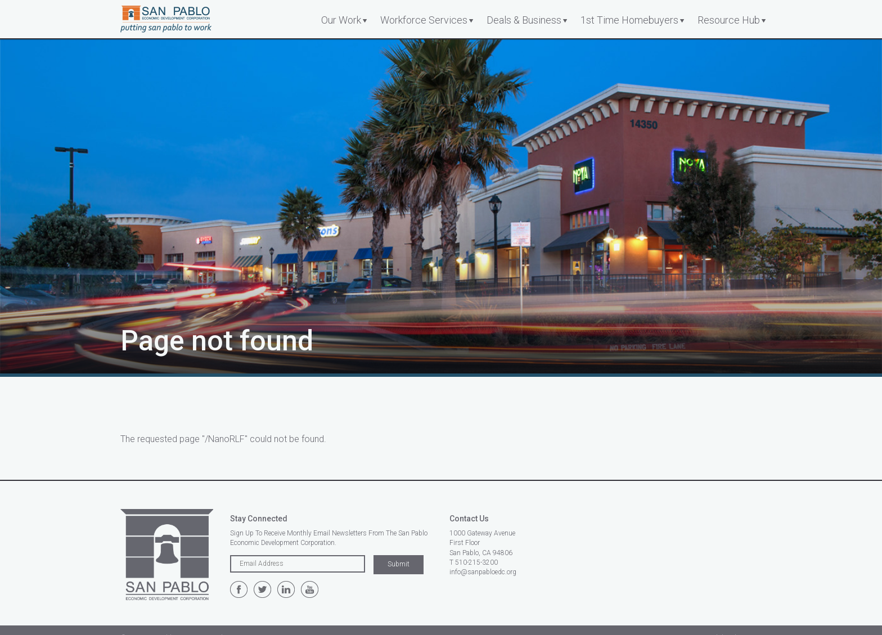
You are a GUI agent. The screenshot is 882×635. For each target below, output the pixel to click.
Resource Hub (729, 20)
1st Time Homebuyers (629, 20)
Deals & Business (524, 20)
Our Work (341, 20)
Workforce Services (423, 20)
